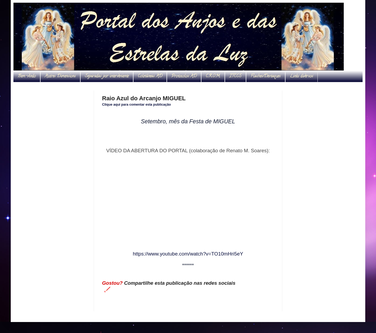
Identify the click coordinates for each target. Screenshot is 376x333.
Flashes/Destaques (266, 76)
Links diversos (301, 76)
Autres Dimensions (60, 76)
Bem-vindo (27, 76)
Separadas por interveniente (107, 76)
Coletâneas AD (150, 76)
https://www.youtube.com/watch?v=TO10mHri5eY (188, 254)
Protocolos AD (184, 76)
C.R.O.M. (213, 76)
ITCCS (235, 76)
